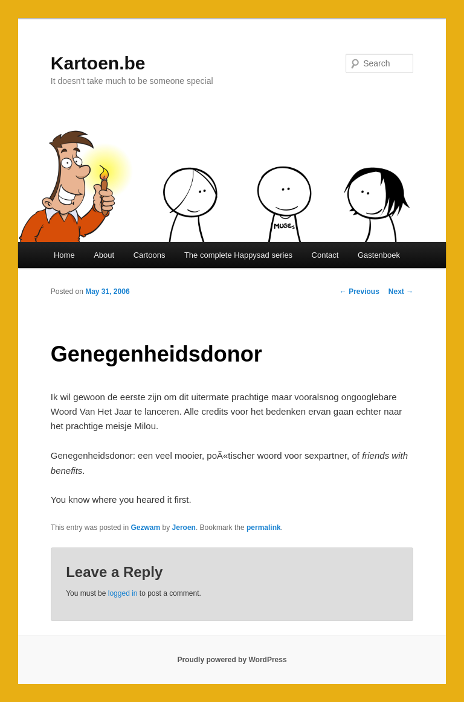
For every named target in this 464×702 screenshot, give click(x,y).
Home (64, 255)
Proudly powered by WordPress (231, 660)
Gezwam (146, 527)
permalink (263, 527)
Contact (325, 255)
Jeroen (184, 527)
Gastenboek (379, 255)
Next (400, 291)
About (104, 255)
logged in (123, 593)
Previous (359, 291)
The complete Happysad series (238, 255)
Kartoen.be (98, 63)
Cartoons (150, 255)
